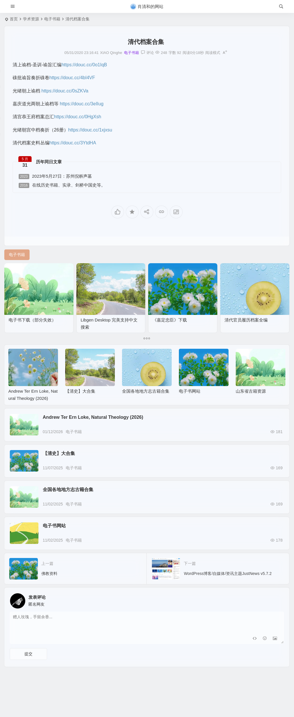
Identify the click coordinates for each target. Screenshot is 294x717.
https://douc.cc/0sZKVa (64, 90)
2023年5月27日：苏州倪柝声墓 (55, 176)
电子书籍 (52, 19)
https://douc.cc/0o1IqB (84, 64)
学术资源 (31, 19)
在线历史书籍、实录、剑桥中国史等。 (62, 185)
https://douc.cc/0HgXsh (77, 116)
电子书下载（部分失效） (32, 319)
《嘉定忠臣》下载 (169, 319)
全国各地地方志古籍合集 (145, 391)
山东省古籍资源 (251, 391)
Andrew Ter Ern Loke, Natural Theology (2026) (93, 417)
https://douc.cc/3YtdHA (72, 142)
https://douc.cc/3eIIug (81, 103)
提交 (28, 654)
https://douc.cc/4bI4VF (72, 77)
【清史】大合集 (80, 391)
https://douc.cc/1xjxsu (90, 129)
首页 (14, 19)
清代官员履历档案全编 (246, 319)
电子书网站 (189, 391)
